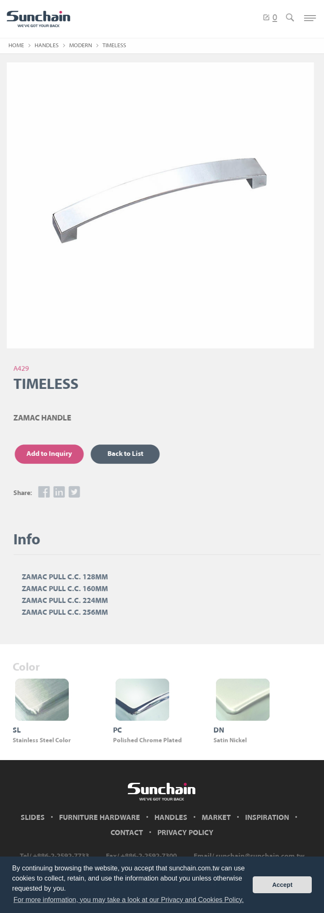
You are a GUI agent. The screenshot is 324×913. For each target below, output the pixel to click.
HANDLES (47, 45)
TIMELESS (114, 45)
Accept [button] (282, 884)
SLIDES (33, 818)
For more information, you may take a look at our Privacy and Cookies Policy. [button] (129, 899)
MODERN (80, 45)
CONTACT (127, 833)
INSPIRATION (267, 818)
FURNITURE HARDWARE (99, 818)
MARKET (216, 818)
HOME (16, 45)
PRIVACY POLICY (185, 833)
